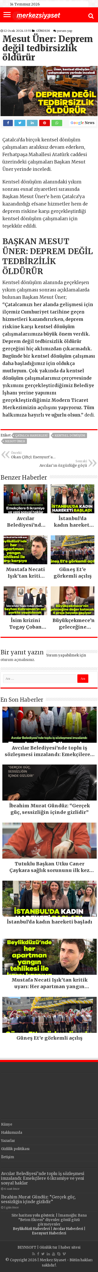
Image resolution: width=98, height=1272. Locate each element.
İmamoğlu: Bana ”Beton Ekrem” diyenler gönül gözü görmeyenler (52, 1220)
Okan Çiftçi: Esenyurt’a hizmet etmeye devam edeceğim (38, 455)
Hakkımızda (11, 1132)
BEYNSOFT (27, 1247)
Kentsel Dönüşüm (70, 435)
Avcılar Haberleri (68, 1229)
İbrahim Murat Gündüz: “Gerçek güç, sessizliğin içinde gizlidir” (38, 1199)
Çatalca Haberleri (31, 435)
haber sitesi (70, 1247)
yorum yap (64, 31)
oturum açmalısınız (17, 660)
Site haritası (21, 1215)
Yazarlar (8, 1140)
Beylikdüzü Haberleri (31, 1229)
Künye (6, 1124)
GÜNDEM (43, 31)
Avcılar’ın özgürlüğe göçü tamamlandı (60, 463)
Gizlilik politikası (15, 1149)
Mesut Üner (15, 441)
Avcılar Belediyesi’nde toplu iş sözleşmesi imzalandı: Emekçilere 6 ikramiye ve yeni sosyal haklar (42, 1178)
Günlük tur (48, 1247)
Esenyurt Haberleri (49, 1233)
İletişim (7, 1157)
